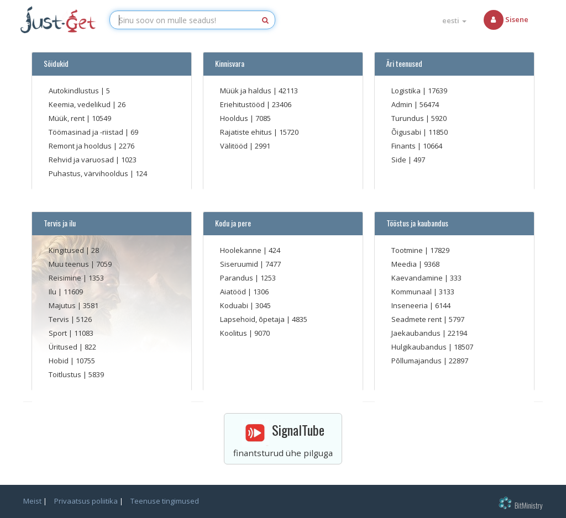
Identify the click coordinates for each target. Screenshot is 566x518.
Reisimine (66, 278)
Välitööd (234, 146)
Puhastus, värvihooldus (89, 173)
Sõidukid (54, 63)
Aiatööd (234, 292)
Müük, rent (67, 118)
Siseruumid (240, 264)
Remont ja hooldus (81, 146)
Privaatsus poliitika (86, 501)
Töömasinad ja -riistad (87, 132)
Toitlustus (66, 374)
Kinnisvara (228, 63)
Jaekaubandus (416, 333)
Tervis (60, 319)
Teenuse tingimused (164, 501)
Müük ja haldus (246, 91)
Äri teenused (402, 63)
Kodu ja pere (231, 223)
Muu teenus (70, 264)
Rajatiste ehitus (247, 132)
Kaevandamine (417, 278)
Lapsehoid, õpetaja (253, 319)
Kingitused (67, 250)
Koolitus (234, 333)
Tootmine (407, 250)
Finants (404, 146)
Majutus (63, 305)
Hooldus (235, 118)
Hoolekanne (241, 250)
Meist (32, 501)
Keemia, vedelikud (80, 104)
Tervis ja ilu (58, 223)
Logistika (406, 91)
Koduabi (235, 305)
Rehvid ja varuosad (82, 160)
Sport (59, 333)
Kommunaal (412, 292)
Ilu (53, 292)
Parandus (237, 278)
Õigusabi (407, 132)
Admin (402, 104)
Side (399, 160)
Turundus (408, 118)
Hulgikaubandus (419, 347)
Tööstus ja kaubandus (415, 223)
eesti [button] (454, 20)
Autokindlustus (75, 91)
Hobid (59, 361)
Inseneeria (410, 305)
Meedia (404, 264)
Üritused (64, 347)
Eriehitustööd (243, 104)
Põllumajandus (417, 361)
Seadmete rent (417, 319)
